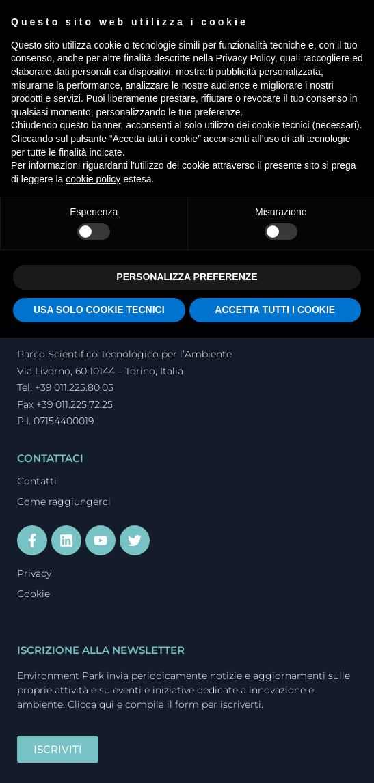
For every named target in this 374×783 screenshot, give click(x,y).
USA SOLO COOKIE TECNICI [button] (99, 309)
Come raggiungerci (64, 501)
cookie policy (93, 179)
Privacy (34, 573)
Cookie (33, 594)
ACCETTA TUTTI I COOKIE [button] (275, 309)
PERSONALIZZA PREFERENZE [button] (186, 276)
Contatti (37, 481)
